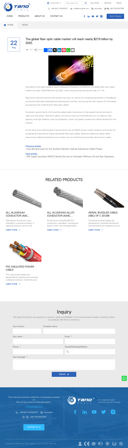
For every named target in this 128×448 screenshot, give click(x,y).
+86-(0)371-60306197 (59, 8)
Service (107, 3)
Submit (64, 374)
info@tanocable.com (81, 8)
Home (10, 16)
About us (40, 16)
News (119, 3)
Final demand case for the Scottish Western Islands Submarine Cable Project (64, 149)
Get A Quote (115, 16)
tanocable (98, 8)
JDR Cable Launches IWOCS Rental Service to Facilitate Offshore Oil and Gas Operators (70, 157)
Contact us (56, 16)
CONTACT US (33, 427)
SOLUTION (94, 3)
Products (23, 16)
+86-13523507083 (117, 8)
